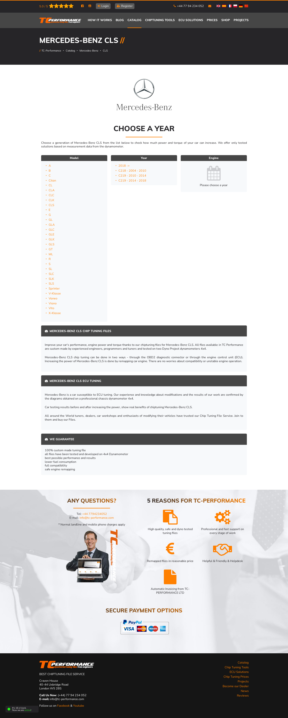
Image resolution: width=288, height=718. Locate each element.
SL (50, 269)
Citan (52, 180)
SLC (51, 274)
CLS (105, 50)
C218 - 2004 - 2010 (132, 170)
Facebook (63, 706)
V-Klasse (55, 293)
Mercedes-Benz (89, 50)
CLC (51, 195)
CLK (51, 200)
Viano (53, 303)
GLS (51, 244)
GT (51, 249)
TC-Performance (51, 50)
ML (51, 254)
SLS (51, 283)
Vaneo (53, 298)
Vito (51, 308)
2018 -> (124, 165)
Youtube (78, 706)
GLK (51, 239)
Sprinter (54, 288)
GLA (52, 224)
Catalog (70, 50)
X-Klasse (55, 313)
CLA (52, 190)
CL (50, 185)
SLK (51, 279)
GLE (51, 234)
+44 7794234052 (94, 514)
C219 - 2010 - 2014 (132, 175)
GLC (51, 229)
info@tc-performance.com (97, 518)
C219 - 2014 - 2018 (132, 180)
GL (51, 219)
